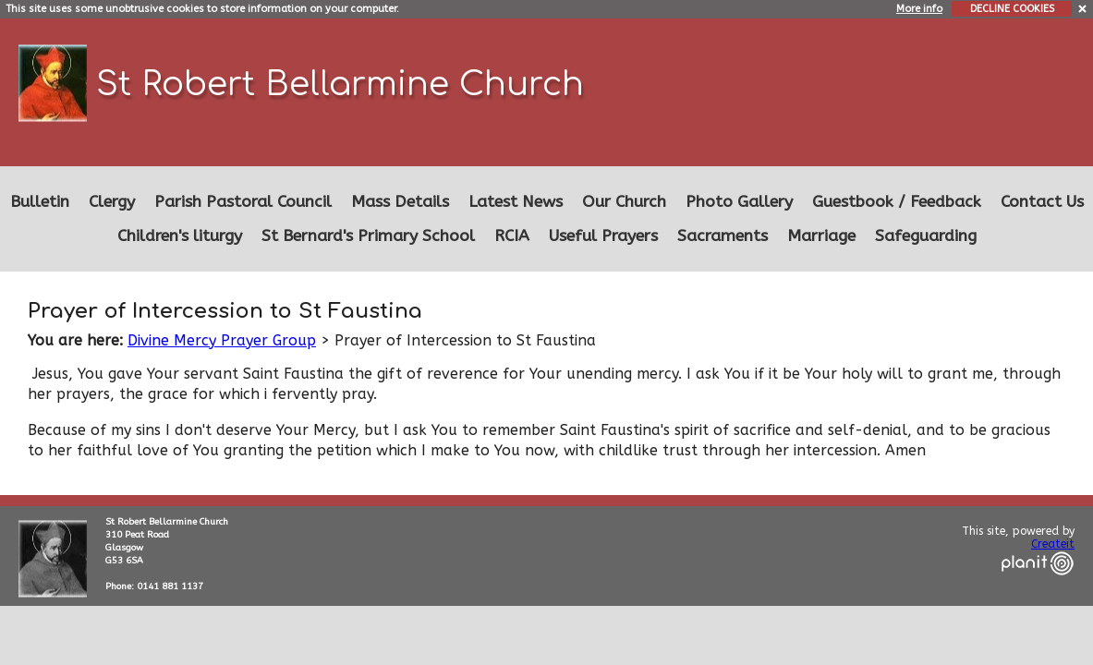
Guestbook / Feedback (896, 202)
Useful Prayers (603, 236)
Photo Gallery (739, 202)
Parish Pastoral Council (243, 202)
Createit (1053, 544)
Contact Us (1042, 202)
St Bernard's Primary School (368, 236)
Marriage (821, 236)
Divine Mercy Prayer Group (222, 340)
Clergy (112, 202)
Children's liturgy (179, 236)
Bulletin (39, 202)
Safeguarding (926, 236)
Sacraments (722, 236)
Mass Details (400, 202)
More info (919, 9)
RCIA (511, 236)
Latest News (515, 202)
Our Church (624, 202)
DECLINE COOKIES (1012, 9)
